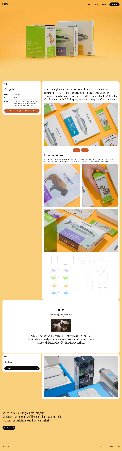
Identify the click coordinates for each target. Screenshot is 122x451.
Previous (76, 150)
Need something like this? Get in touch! (22, 111)
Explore (22, 368)
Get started (9, 428)
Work (89, 4)
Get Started (114, 4)
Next (85, 150)
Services (103, 4)
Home (100, 446)
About (96, 4)
